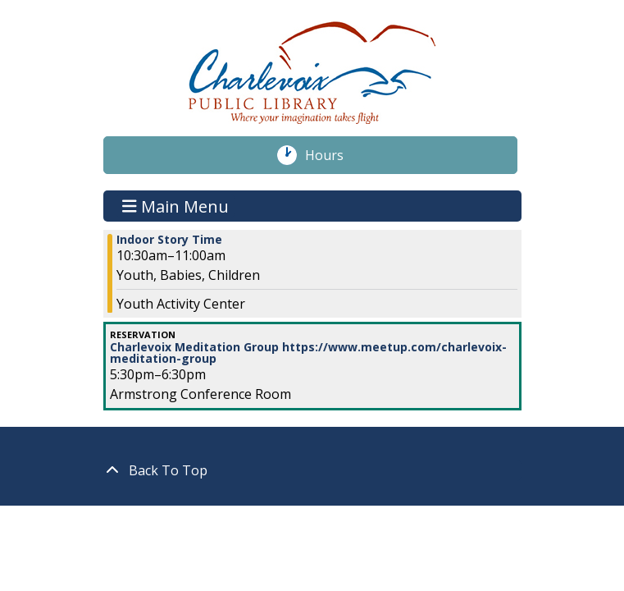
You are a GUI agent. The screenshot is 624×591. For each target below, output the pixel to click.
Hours (333, 155)
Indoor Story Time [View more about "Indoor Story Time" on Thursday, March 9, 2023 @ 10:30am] (169, 239)
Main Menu (175, 206)
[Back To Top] (312, 470)
